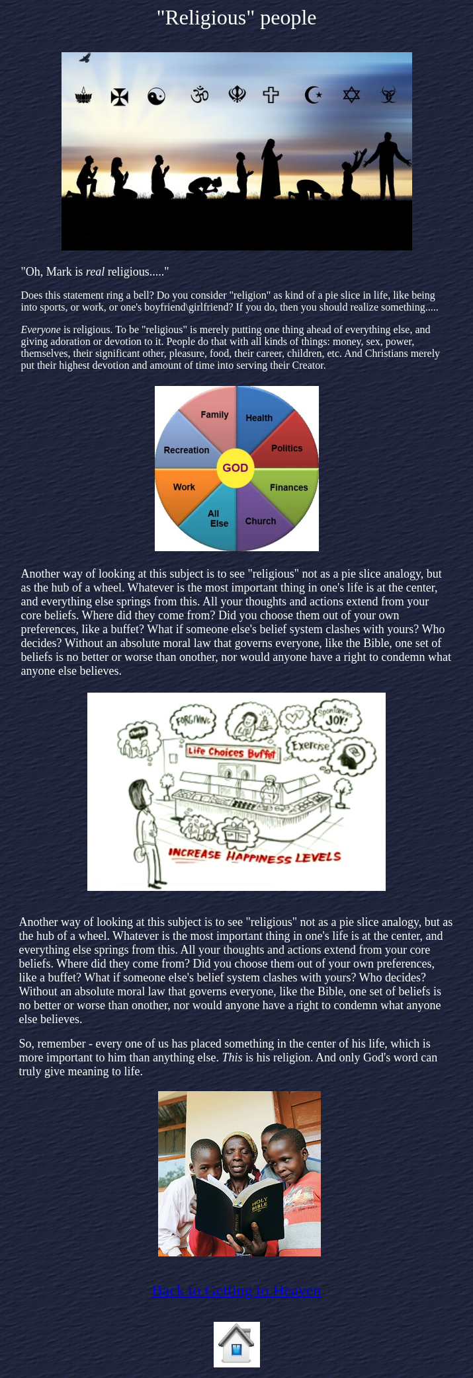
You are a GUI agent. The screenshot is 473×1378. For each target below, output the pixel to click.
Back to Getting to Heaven (237, 1290)
